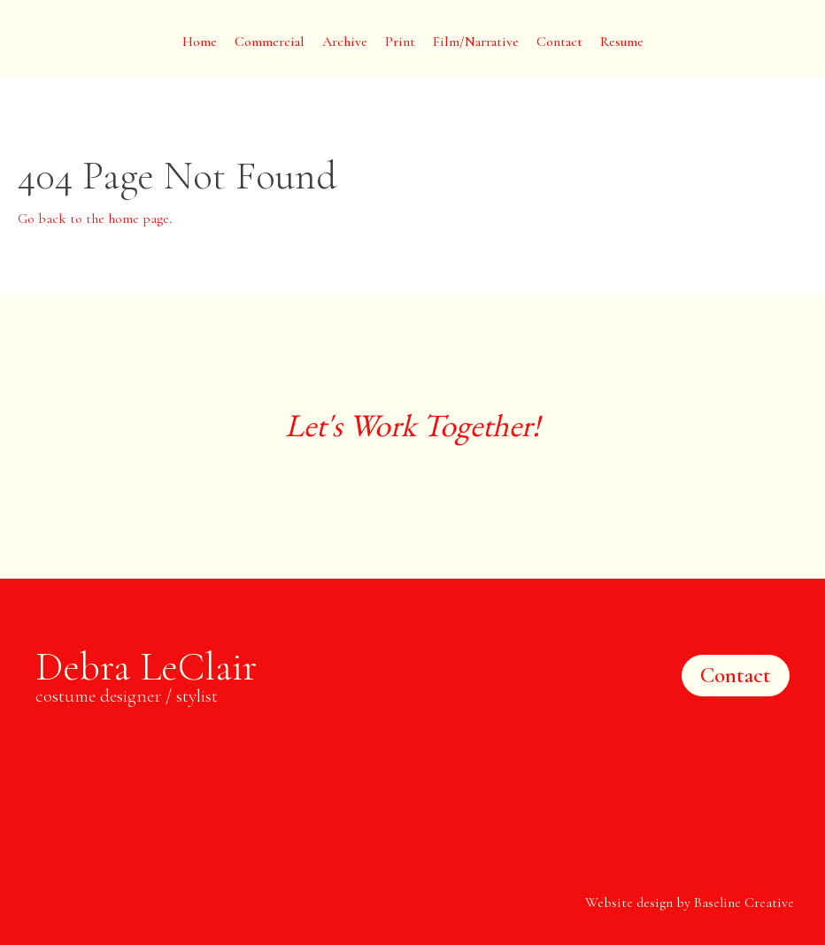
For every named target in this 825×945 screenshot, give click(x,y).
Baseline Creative (744, 902)
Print (400, 41)
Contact (559, 41)
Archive (344, 41)
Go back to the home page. (95, 218)
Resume (622, 41)
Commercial (270, 41)
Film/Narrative (476, 41)
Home (199, 41)
